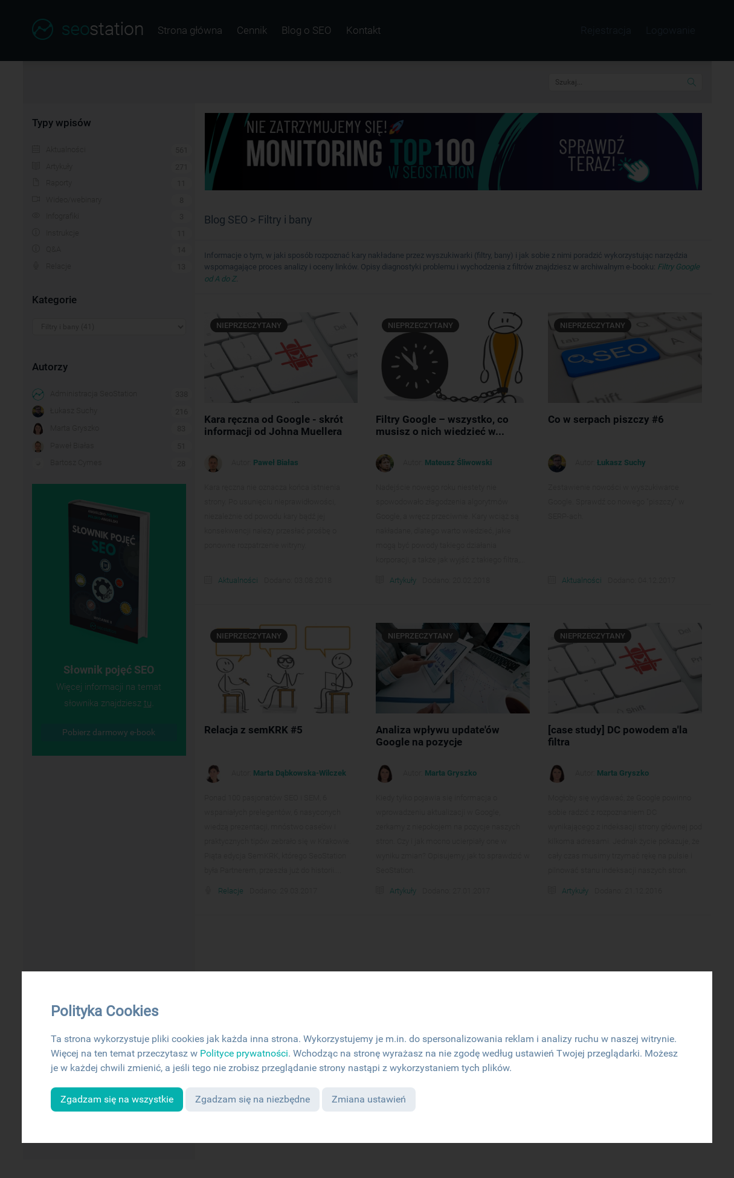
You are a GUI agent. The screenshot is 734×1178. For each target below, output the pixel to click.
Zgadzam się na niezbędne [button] (252, 1099)
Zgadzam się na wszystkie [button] (116, 1099)
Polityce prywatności (244, 1053)
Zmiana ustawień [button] (369, 1099)
